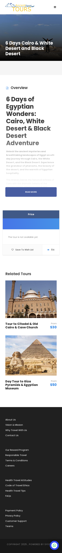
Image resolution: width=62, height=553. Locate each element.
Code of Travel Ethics (17, 485)
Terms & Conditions (16, 460)
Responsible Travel (16, 455)
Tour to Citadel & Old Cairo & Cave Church (21, 325)
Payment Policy (14, 510)
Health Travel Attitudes (18, 480)
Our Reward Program (17, 450)
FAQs (8, 495)
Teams (9, 526)
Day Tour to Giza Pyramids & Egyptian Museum (21, 384)
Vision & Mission (14, 424)
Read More (31, 192)
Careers (10, 465)
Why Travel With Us (16, 430)
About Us (10, 419)
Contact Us (11, 435)
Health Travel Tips (15, 490)
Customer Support (16, 521)
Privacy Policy (12, 515)
